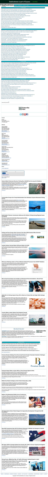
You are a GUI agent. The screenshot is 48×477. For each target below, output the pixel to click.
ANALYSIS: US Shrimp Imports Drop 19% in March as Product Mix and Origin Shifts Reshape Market (18, 30)
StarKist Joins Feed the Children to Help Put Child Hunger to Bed (12, 97)
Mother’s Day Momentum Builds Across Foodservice (10, 19)
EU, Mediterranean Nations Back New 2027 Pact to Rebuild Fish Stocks (13, 54)
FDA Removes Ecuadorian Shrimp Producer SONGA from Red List (12, 46)
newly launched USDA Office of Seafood (18, 234)
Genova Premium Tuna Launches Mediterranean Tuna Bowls (11, 38)
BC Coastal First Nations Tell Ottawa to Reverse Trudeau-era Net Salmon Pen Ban (15, 89)
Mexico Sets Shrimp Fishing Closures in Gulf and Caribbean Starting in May (14, 73)
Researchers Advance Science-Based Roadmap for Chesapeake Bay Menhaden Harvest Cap (17, 94)
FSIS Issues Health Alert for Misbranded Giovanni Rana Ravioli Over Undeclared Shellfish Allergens (18, 75)
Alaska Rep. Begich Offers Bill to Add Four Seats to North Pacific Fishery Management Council (17, 45)
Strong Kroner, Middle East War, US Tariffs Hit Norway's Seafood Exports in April (15, 34)
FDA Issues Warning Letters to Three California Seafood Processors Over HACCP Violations (17, 20)
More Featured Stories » (6, 352)
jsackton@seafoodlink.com (6, 157)
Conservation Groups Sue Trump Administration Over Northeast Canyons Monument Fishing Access (18, 10)
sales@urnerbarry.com (6, 164)
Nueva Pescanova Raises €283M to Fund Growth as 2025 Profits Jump (13, 35)
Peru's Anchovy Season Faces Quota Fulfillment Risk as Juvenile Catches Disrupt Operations (17, 84)
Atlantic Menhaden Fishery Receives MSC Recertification (11, 66)
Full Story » (4, 190)
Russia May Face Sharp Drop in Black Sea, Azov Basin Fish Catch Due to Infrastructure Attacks (17, 90)
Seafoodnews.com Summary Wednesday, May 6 (9, 59)
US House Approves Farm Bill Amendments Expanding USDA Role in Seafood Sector (18, 347)
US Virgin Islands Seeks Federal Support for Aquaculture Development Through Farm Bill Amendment (18, 22)
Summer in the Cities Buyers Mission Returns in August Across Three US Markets (15, 50)
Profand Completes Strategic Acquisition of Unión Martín (11, 86)
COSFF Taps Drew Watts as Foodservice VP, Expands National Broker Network (15, 81)
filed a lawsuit (19, 200)
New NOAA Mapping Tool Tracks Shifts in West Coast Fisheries (12, 55)
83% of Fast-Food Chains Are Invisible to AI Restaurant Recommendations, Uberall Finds (16, 23)
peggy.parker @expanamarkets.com (5, 151)
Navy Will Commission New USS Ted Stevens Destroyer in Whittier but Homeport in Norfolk (17, 24)
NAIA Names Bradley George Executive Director (9, 88)
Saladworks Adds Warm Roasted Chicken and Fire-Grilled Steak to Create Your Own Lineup (17, 74)
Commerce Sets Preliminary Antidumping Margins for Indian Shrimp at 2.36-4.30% (15, 80)
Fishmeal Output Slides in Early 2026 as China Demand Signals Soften (13, 14)
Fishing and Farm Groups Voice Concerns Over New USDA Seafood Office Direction (15, 15)
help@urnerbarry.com (5, 161)
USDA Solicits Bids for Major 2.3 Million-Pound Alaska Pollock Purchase (13, 48)
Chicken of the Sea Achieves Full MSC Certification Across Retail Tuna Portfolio (15, 64)
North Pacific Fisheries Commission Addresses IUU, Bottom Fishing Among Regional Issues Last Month (19, 13)
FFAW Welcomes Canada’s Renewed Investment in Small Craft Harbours (13, 70)
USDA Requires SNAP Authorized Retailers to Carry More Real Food (13, 40)
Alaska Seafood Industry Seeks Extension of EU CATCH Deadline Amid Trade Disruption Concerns (20, 350)
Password (5, 171)
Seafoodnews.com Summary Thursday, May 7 (9, 42)
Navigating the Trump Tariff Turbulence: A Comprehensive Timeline (12, 98)
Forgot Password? (5, 174)
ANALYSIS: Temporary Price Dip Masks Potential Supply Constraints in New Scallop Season (19, 348)
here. (30, 336)
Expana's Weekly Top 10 (5, 26)
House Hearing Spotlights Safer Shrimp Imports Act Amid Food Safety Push (14, 65)
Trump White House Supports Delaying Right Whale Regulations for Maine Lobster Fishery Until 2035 (18, 62)
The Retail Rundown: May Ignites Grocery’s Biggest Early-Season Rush (13, 53)
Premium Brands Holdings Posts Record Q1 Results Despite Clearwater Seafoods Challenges (17, 11)
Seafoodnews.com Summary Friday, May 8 (8, 27)
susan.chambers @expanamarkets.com (5, 144)
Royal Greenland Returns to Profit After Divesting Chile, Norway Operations (14, 51)
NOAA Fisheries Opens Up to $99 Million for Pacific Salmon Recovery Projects (14, 68)
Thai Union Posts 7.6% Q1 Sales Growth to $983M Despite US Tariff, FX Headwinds (15, 49)
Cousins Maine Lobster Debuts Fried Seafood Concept (10, 33)
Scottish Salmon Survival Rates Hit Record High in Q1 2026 (11, 18)
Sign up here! (4, 177)
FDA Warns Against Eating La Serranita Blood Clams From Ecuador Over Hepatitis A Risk (16, 69)
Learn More (35, 1)
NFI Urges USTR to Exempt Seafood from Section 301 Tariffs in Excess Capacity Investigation (17, 31)
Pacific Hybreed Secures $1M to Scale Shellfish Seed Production (12, 58)
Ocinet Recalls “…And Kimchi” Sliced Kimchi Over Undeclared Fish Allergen (14, 39)
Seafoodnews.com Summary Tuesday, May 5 (9, 77)
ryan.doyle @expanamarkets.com (5, 138)
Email (3, 171)
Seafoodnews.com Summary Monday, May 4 (9, 93)
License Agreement (5, 168)
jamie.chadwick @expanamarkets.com (5, 131)
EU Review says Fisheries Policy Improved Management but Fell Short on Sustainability (16, 95)
